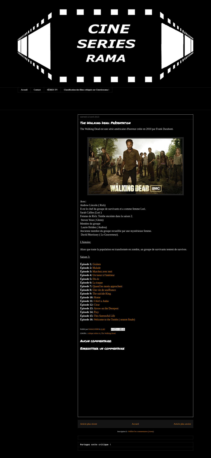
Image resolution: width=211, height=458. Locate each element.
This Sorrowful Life (104, 315)
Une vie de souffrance (104, 290)
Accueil (24, 90)
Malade (96, 267)
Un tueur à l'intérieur (104, 275)
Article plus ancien (182, 424)
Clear (97, 304)
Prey (96, 312)
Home (97, 297)
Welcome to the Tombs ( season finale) (114, 319)
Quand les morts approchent (107, 286)
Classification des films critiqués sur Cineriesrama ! (86, 90)
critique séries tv (94, 333)
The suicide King (102, 293)
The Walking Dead (108, 333)
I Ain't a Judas (101, 301)
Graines (97, 264)
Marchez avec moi (102, 271)
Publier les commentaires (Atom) (141, 431)
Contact (37, 90)
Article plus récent (88, 424)
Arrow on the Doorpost (106, 308)
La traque (98, 282)
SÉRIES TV (52, 90)
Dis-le (96, 279)
